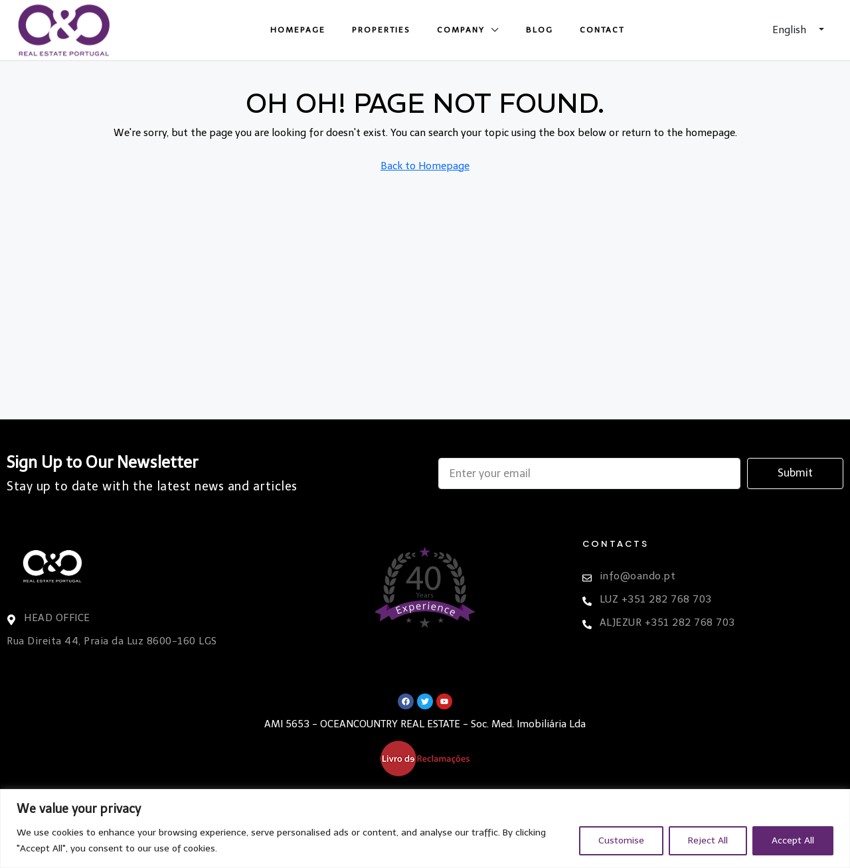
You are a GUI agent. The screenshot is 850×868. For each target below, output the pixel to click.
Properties (381, 30)
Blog (539, 30)
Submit (795, 473)
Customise (621, 840)
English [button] (790, 30)
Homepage (297, 30)
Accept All (793, 840)
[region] (425, 828)
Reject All (708, 840)
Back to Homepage (425, 166)
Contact (602, 30)
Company (461, 30)
